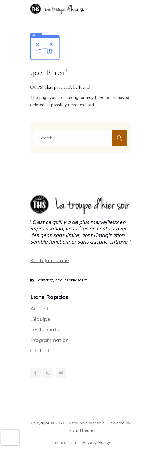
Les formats (44, 329)
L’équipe (40, 319)
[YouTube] (61, 373)
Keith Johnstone (49, 260)
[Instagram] (48, 373)
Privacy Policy (96, 442)
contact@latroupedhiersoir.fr (62, 280)
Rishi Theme (80, 430)
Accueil (39, 308)
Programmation (49, 340)
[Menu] (128, 9)
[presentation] (10, 437)
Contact (39, 350)
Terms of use (63, 442)
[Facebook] (35, 373)
